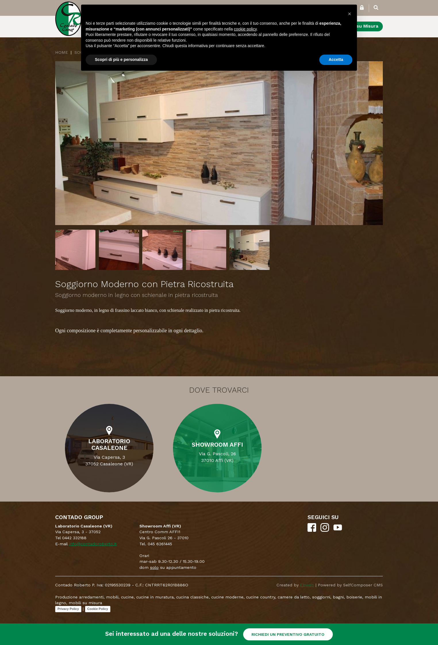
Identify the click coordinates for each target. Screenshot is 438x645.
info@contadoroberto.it (93, 544)
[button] (349, 13)
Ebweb (307, 585)
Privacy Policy (68, 609)
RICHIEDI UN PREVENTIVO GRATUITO (287, 634)
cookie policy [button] (245, 29)
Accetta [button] (335, 59)
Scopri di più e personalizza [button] (121, 59)
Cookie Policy (97, 609)
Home (61, 52)
